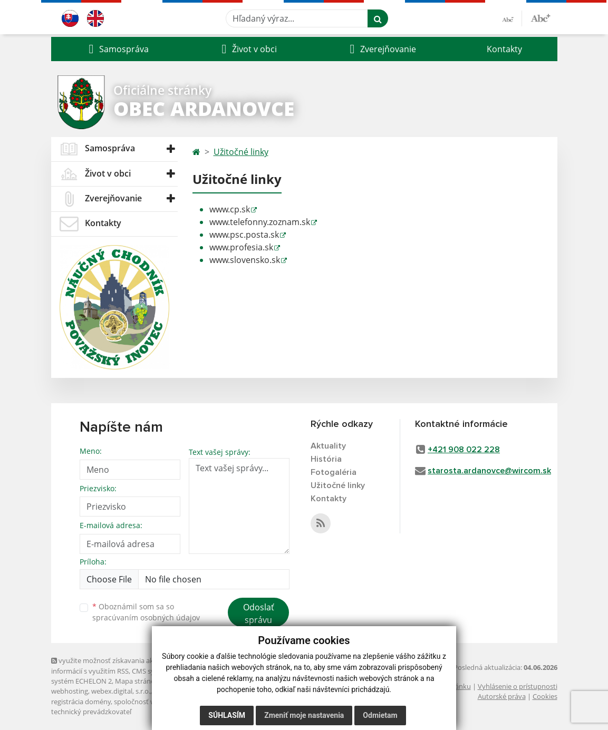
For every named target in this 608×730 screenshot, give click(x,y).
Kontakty (504, 49)
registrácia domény (81, 701)
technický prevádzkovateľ (91, 711)
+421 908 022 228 (464, 449)
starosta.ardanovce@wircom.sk (489, 470)
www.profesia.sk (241, 247)
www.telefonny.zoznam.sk (259, 222)
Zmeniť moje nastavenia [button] (304, 715)
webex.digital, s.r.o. (120, 691)
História (326, 459)
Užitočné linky (241, 152)
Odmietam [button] (380, 715)
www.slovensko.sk (244, 260)
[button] (117, 49)
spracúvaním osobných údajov (146, 617)
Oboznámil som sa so (146, 611)
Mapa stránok (137, 681)
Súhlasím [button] (226, 715)
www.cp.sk (229, 209)
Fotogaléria (333, 472)
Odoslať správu (258, 613)
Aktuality (328, 446)
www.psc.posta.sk (244, 234)
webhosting (69, 691)
